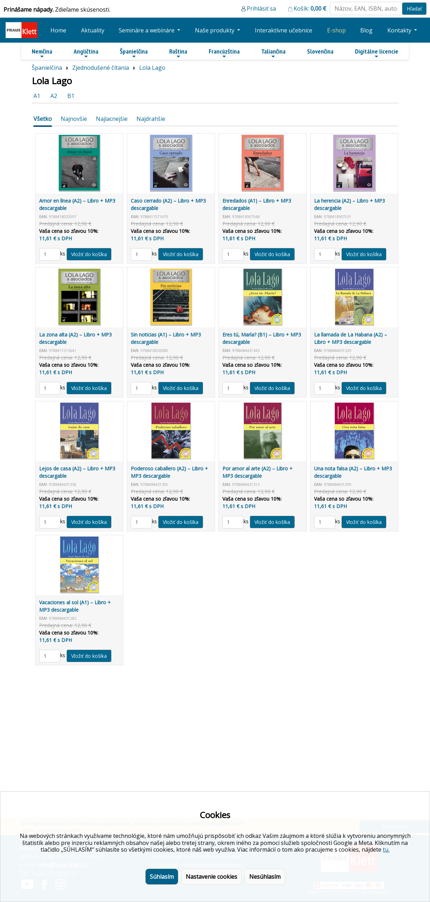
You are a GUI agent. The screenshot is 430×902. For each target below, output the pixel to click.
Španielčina (134, 53)
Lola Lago (152, 68)
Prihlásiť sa (261, 8)
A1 (36, 96)
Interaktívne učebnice (283, 30)
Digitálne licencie (376, 53)
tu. (386, 849)
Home (58, 30)
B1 (70, 96)
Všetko (42, 119)
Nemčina (42, 53)
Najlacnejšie (112, 119)
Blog (366, 30)
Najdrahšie (150, 119)
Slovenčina (320, 51)
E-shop (336, 30)
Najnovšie (74, 119)
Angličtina (86, 53)
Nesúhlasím (265, 877)
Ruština (178, 53)
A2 (53, 96)
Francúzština (224, 53)
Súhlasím (162, 877)
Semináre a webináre (147, 30)
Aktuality (92, 30)
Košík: (310, 8)
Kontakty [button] (400, 30)
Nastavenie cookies (211, 877)
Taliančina (273, 53)
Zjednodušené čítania (100, 68)
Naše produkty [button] (215, 30)
